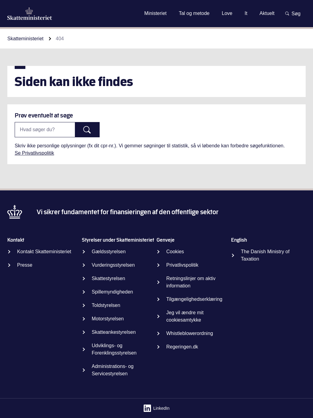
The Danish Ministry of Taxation (265, 255)
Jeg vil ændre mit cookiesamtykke (185, 316)
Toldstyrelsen (106, 305)
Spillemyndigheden (112, 291)
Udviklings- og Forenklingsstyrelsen (114, 349)
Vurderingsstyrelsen (113, 265)
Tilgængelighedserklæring (194, 299)
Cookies (175, 251)
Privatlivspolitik (182, 265)
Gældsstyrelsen (109, 251)
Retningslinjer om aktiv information (190, 282)
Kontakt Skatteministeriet (44, 251)
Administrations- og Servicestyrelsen (113, 370)
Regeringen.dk (182, 346)
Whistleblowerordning (189, 333)
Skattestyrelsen (108, 278)
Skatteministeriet (25, 38)
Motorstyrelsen (108, 318)
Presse (24, 265)
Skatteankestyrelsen (114, 332)
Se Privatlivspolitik (34, 153)
